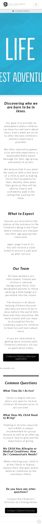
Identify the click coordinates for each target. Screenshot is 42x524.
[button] (36, 4)
